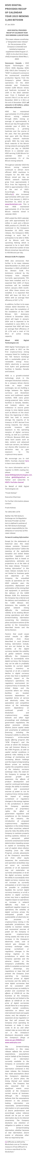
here (27, 461)
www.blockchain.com (13, 204)
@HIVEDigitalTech (19, 477)
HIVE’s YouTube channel (14, 482)
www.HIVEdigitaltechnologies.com (18, 475)
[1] (13, 194)
